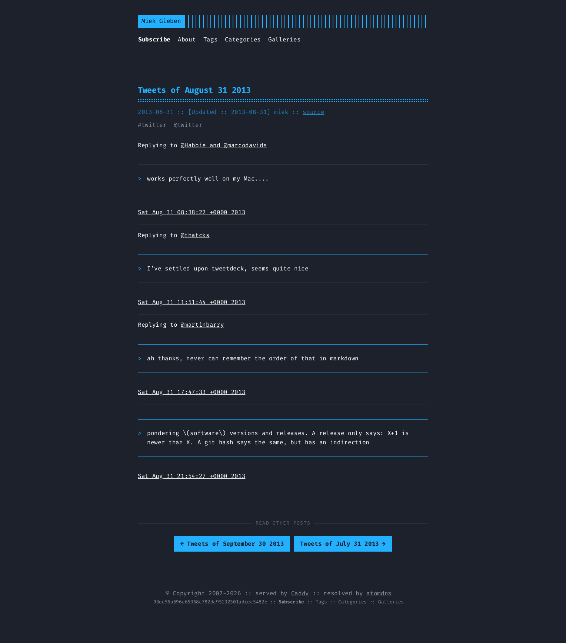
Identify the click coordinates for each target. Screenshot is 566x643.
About (187, 39)
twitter (154, 125)
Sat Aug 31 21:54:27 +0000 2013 (191, 476)
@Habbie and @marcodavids (224, 145)
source (313, 112)
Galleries (284, 39)
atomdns (379, 593)
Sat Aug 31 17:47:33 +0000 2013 (191, 392)
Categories (243, 39)
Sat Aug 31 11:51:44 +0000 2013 (191, 302)
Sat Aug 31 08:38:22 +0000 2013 (191, 212)
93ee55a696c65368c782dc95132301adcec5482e (210, 602)
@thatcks (195, 235)
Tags (210, 39)
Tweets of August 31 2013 (194, 90)
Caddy (300, 593)
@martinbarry (202, 325)
